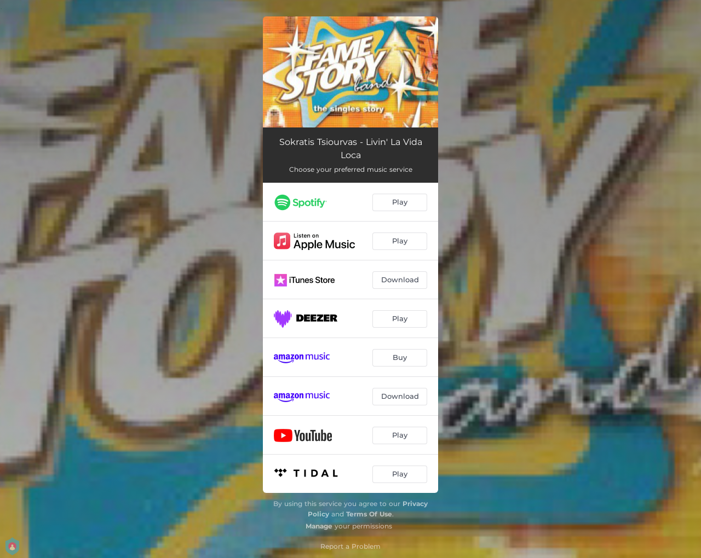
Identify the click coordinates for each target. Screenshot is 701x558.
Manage (319, 526)
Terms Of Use (369, 514)
